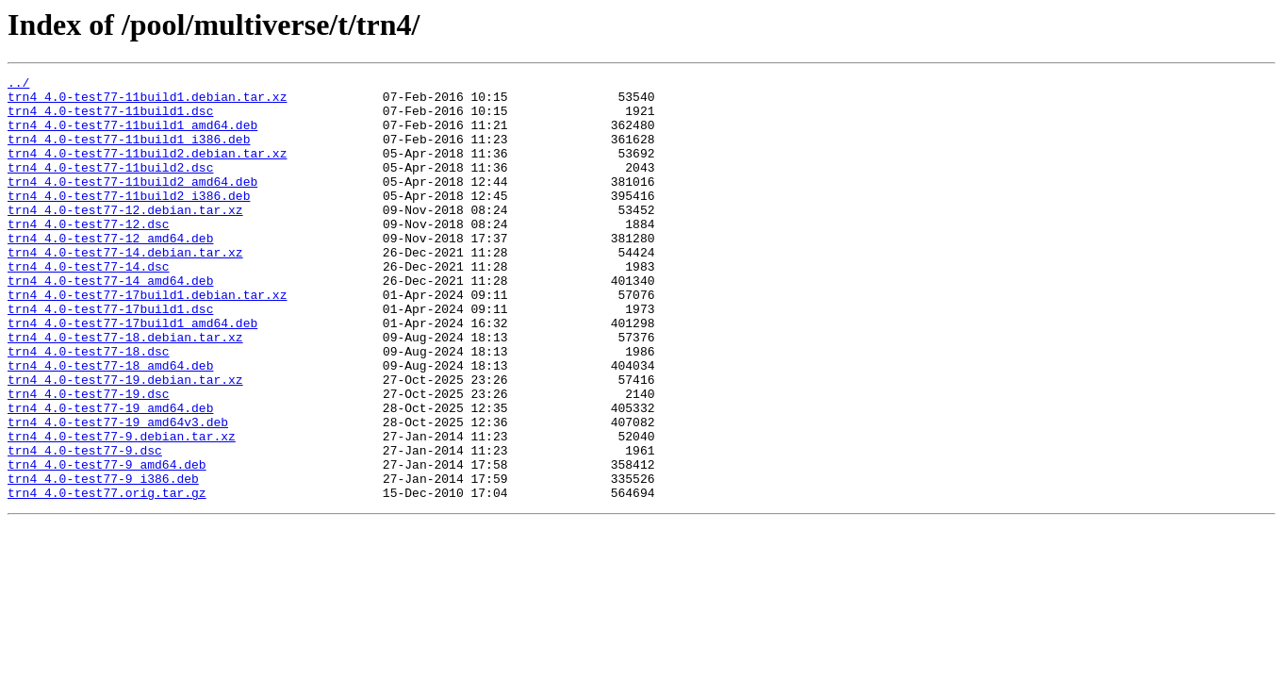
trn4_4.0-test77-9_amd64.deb (107, 543)
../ (18, 84)
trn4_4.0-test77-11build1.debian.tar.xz (147, 101)
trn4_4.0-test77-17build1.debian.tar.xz (147, 339)
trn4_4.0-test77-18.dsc (89, 407)
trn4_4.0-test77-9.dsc (85, 526)
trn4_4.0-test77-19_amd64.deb (110, 475)
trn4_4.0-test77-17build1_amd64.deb (132, 373)
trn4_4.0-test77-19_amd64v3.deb (118, 492)
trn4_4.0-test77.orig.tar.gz (107, 577)
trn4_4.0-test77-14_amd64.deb (110, 322)
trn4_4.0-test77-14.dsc (89, 305)
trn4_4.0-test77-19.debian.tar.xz (125, 441)
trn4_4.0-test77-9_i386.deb (103, 560)
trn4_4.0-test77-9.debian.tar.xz (122, 509)
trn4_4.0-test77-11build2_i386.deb (129, 220)
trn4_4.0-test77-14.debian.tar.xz (125, 288)
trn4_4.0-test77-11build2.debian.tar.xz (147, 169)
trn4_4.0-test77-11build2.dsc (110, 186)
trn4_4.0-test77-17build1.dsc (110, 356)
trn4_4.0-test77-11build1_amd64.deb (132, 135)
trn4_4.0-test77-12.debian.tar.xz (125, 237)
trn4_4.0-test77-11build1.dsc (110, 118)
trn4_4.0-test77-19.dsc (89, 458)
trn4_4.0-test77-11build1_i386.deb (129, 152)
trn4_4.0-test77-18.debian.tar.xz (125, 390)
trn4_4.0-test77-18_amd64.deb (110, 424)
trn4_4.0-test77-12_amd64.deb (110, 271)
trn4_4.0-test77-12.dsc (89, 254)
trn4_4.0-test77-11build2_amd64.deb (132, 203)
